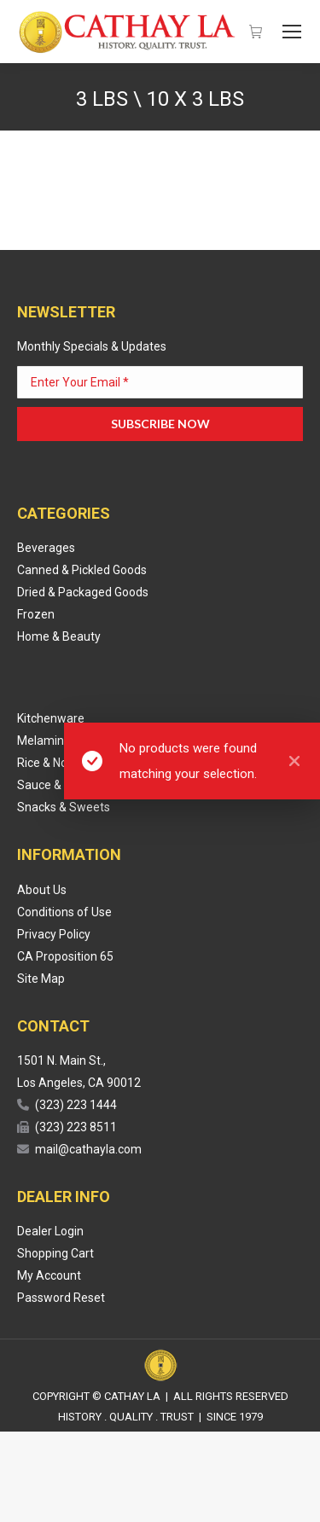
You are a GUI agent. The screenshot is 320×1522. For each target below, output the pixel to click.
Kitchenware (50, 718)
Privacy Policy (53, 934)
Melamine (44, 740)
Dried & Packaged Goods (82, 592)
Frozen (36, 614)
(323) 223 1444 (76, 1105)
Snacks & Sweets (63, 807)
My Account (49, 1275)
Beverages (46, 548)
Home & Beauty (59, 636)
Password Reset (61, 1297)
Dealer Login (50, 1231)
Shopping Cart (55, 1253)
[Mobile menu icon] (292, 31)
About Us (42, 890)
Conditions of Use (64, 912)
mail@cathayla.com (88, 1149)
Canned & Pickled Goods (82, 570)
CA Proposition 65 (65, 956)
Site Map (41, 978)
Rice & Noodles (56, 763)
